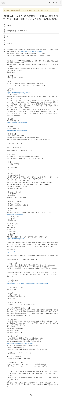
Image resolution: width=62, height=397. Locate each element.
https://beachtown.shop (13, 252)
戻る (31, 395)
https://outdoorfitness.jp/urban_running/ (30, 51)
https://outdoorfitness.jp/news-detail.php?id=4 (20, 343)
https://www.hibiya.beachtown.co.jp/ (17, 122)
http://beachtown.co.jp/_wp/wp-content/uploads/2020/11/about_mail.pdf (27, 283)
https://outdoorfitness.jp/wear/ (15, 214)
